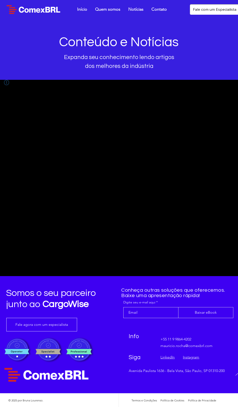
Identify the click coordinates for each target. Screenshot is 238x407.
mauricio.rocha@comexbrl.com (186, 346)
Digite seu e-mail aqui (139, 302)
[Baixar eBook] (205, 312)
